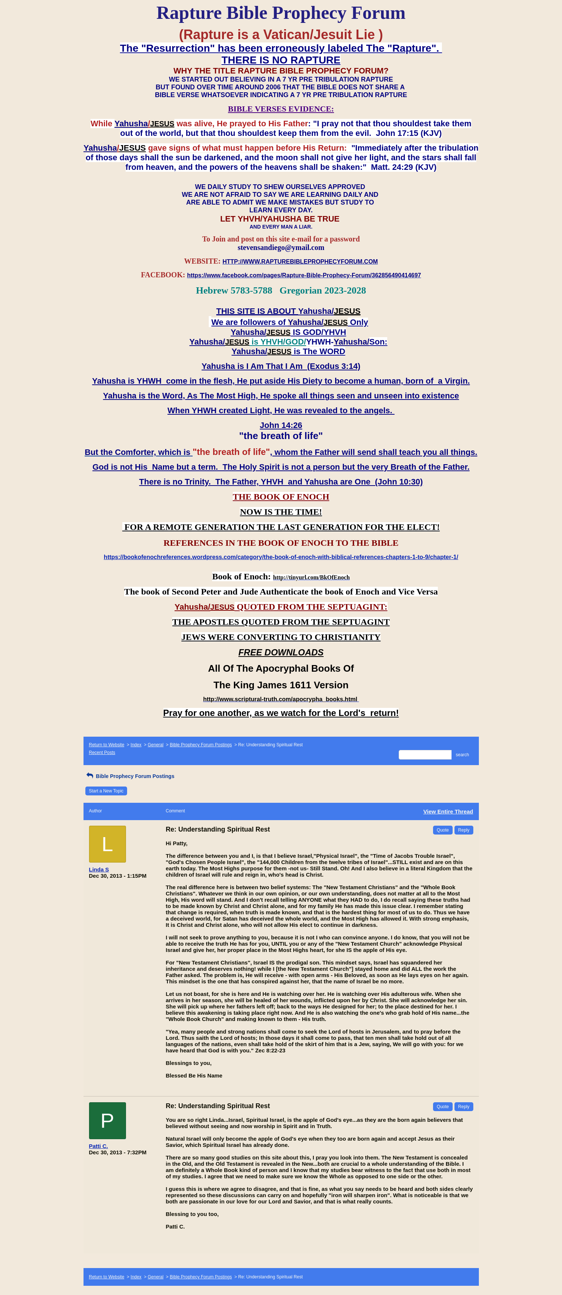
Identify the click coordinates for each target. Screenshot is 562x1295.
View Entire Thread (448, 811)
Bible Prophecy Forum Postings (201, 744)
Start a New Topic (106, 791)
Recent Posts (102, 752)
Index (135, 744)
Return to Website (107, 744)
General (156, 744)
